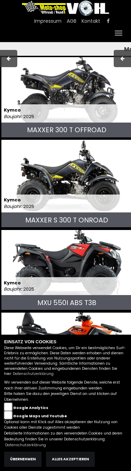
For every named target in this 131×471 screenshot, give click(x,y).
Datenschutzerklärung (33, 373)
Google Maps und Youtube (40, 416)
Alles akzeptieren (70, 459)
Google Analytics (30, 407)
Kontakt (91, 21)
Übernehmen (23, 459)
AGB (71, 21)
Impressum (48, 21)
